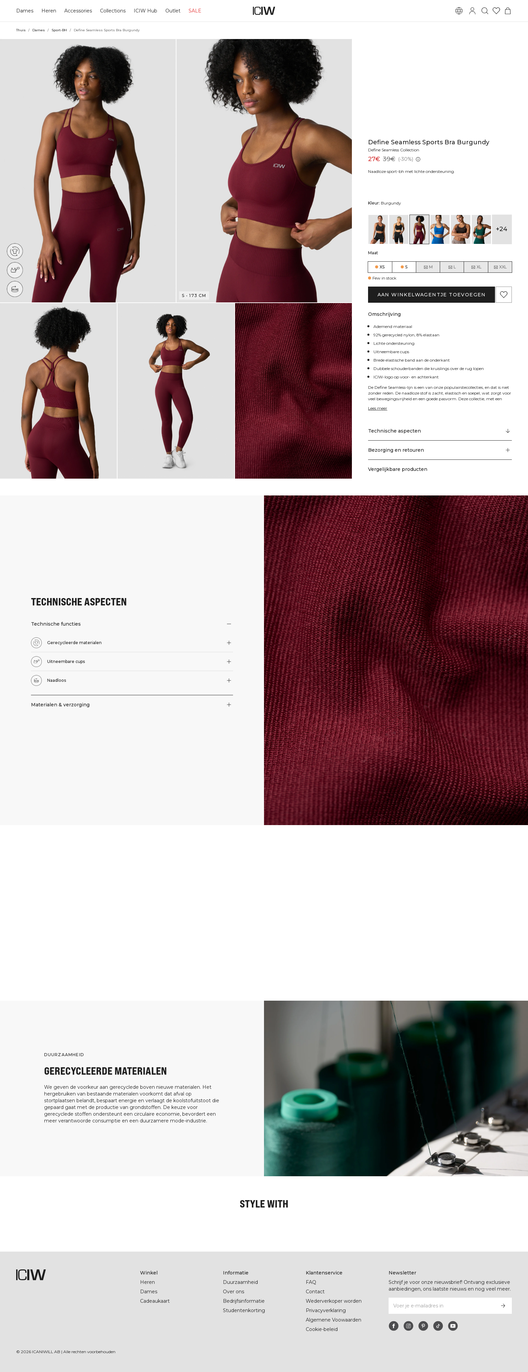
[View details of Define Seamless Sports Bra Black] (378, 229)
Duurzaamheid (240, 1282)
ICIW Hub (144, 11)
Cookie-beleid (322, 1329)
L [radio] (452, 267)
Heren (48, 11)
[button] (88, 170)
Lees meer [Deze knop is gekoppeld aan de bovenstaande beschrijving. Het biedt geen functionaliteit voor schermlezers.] (378, 408)
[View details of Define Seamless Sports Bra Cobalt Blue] (440, 229)
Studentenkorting (244, 1310)
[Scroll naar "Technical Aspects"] (440, 431)
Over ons (233, 1292)
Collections (112, 11)
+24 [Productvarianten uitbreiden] (501, 229)
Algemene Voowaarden (333, 1320)
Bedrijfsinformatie (244, 1301)
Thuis (21, 30)
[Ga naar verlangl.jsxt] (496, 10)
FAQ (311, 1282)
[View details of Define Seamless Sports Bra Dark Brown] (460, 229)
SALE (193, 11)
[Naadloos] (15, 288)
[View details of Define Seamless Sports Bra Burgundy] (419, 229)
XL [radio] (476, 267)
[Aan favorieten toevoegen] (504, 295)
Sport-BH (59, 30)
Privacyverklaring (326, 1310)
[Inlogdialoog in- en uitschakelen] (472, 10)
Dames (24, 11)
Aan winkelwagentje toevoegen (431, 295)
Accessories (77, 11)
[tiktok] (438, 1326)
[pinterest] (423, 1326)
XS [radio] (382, 266)
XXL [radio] (500, 267)
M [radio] (428, 267)
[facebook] (393, 1326)
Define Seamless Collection (395, 149)
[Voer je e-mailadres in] (441, 1306)
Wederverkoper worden (333, 1301)
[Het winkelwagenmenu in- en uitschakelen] (508, 10)
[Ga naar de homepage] (264, 11)
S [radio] (406, 266)
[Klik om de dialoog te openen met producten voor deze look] (44, 869)
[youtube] (453, 1326)
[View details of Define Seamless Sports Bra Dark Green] (481, 229)
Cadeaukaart (155, 1301)
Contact (315, 1292)
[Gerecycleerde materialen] (17, 249)
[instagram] (408, 1326)
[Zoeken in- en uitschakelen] (485, 10)
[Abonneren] (503, 1305)
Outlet (171, 11)
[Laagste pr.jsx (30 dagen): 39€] (417, 159)
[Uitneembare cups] (16, 268)
